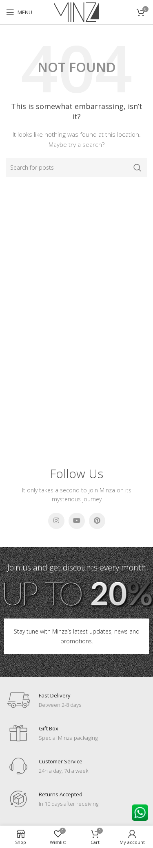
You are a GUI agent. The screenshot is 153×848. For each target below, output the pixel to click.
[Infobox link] (43, 700)
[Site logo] (76, 11)
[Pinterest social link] (97, 521)
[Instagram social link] (56, 521)
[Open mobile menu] (19, 12)
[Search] (76, 167)
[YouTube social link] (77, 521)
